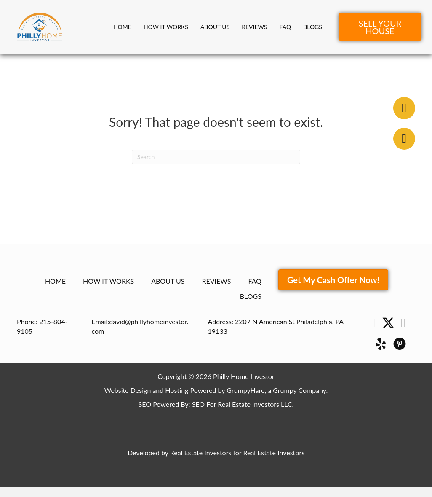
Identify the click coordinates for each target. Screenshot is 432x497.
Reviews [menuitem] (254, 26)
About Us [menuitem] (214, 26)
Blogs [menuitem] (312, 26)
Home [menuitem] (122, 26)
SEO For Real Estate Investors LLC (242, 404)
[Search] (216, 157)
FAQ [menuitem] (285, 26)
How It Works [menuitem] (166, 26)
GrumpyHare (245, 390)
